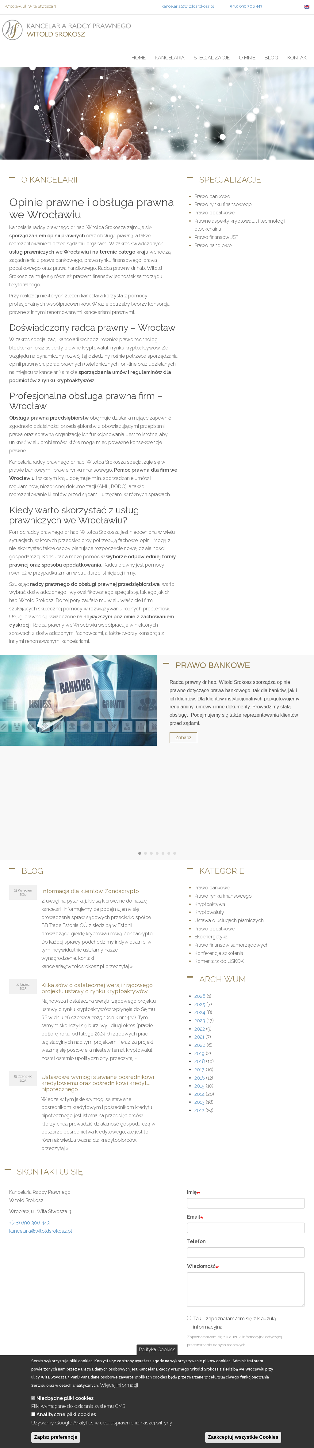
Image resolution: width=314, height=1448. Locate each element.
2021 (199, 1037)
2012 (199, 1110)
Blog (271, 58)
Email (193, 1217)
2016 (199, 1078)
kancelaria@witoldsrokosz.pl (188, 6)
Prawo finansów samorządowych (231, 945)
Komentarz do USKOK (219, 961)
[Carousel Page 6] (168, 853)
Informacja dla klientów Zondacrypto (90, 891)
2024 (199, 1012)
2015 (199, 1086)
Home (139, 58)
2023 (199, 1021)
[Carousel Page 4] (157, 853)
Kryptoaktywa (209, 904)
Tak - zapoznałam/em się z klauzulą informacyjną (231, 1323)
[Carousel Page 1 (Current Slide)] (139, 853)
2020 (199, 1045)
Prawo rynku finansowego (223, 204)
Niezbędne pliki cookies (65, 1398)
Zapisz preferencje (55, 1437)
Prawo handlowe (213, 245)
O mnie (247, 58)
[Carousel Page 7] (174, 853)
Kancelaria (170, 58)
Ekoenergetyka (211, 937)
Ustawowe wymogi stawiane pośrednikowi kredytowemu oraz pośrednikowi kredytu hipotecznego (97, 1083)
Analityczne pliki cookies (66, 1414)
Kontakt (298, 58)
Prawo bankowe (212, 196)
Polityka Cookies (157, 1349)
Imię (192, 1192)
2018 (199, 1061)
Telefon (196, 1241)
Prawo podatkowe (214, 213)
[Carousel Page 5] (163, 853)
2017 (199, 1070)
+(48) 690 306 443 (246, 6)
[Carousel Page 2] (145, 853)
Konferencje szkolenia (218, 953)
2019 (199, 1053)
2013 (199, 1102)
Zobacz (183, 737)
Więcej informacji (119, 1385)
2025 (199, 1004)
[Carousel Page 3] (151, 853)
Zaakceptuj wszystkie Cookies (243, 1437)
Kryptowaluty (209, 912)
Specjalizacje (212, 58)
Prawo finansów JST (216, 237)
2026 (199, 996)
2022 (199, 1029)
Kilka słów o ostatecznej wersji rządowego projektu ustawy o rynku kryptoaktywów (97, 988)
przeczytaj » (119, 966)
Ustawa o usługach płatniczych (229, 920)
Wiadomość (201, 1266)
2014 (199, 1094)
